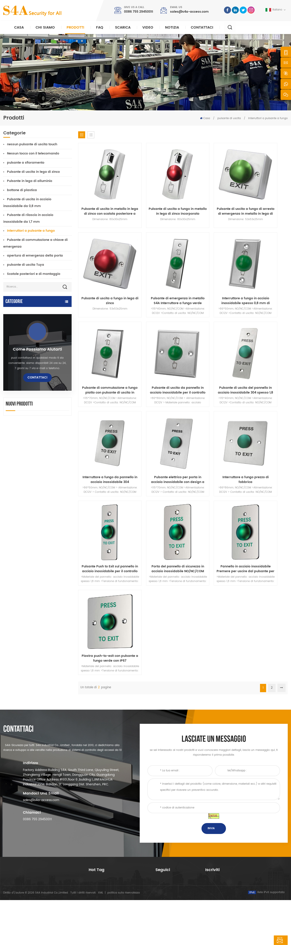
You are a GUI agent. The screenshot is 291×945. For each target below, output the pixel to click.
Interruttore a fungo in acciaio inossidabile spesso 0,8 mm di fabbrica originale (156, 272)
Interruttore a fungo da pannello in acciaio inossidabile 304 (156, 347)
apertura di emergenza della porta (35, 255)
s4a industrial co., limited (28, 840)
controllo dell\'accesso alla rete (110, 867)
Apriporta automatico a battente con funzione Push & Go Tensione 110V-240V (49, 589)
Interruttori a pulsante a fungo (268, 118)
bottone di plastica (22, 190)
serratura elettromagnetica (25, 350)
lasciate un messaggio (261, 940)
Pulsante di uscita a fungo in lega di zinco (263, 197)
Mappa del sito (165, 896)
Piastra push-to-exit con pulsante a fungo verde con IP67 (263, 422)
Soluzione (161, 875)
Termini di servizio (167, 903)
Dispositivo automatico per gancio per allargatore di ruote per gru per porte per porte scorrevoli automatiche (49, 616)
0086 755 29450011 (138, 11)
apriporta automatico (20, 311)
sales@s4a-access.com (189, 11)
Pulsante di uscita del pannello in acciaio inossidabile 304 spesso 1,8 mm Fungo (102, 347)
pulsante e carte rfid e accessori (29, 414)
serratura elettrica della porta (27, 375)
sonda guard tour (17, 440)
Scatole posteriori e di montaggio (33, 273)
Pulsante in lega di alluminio (29, 180)
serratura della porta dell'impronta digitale (31, 395)
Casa (19, 27)
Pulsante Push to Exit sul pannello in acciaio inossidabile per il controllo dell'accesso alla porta (102, 422)
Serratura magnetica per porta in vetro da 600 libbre (116, 876)
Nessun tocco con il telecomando (33, 153)
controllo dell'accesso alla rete (27, 341)
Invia (211, 796)
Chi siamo (45, 27)
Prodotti (75, 27)
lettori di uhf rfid (16, 367)
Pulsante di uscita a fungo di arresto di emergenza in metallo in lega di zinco (209, 197)
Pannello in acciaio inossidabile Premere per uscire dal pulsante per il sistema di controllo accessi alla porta (210, 422)
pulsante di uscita (229, 118)
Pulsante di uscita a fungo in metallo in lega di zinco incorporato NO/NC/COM (156, 197)
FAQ (99, 27)
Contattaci (202, 27)
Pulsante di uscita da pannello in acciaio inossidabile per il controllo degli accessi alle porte (263, 272)
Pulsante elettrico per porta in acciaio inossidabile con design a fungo (209, 347)
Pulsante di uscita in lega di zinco (33, 171)
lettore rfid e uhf (16, 384)
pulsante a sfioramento (25, 162)
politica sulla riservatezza (123, 938)
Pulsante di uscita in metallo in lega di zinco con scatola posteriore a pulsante (102, 197)
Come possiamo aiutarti (37, 486)
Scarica (123, 27)
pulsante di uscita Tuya (25, 264)
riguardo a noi (165, 854)
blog (158, 889)
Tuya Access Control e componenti (30, 333)
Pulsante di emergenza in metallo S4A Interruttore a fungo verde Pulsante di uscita (102, 272)
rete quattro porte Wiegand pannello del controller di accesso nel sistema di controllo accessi (50, 644)
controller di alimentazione (24, 406)
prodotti (160, 861)
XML (100, 938)
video (147, 27)
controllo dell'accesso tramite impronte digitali (115, 887)
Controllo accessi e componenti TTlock (28, 322)
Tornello (9, 431)
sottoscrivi (219, 878)
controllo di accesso (102, 860)
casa (158, 847)
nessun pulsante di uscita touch (32, 144)
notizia (172, 27)
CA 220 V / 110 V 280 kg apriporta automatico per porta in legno (49, 561)
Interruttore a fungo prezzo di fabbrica (263, 347)
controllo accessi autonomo (25, 358)
